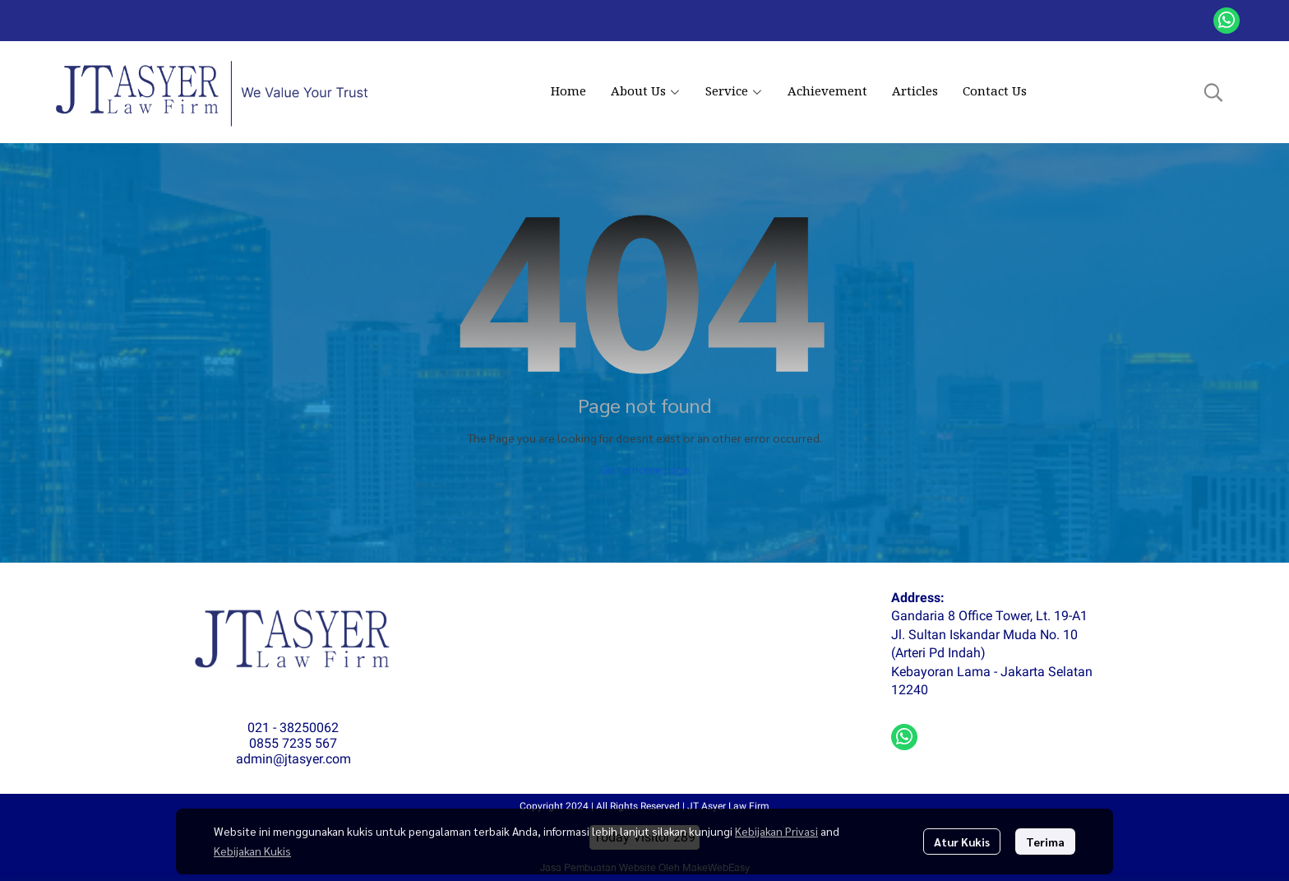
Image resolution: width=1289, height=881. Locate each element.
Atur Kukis (962, 841)
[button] (1213, 92)
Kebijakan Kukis (252, 850)
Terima (1045, 841)
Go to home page (645, 468)
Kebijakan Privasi (776, 830)
